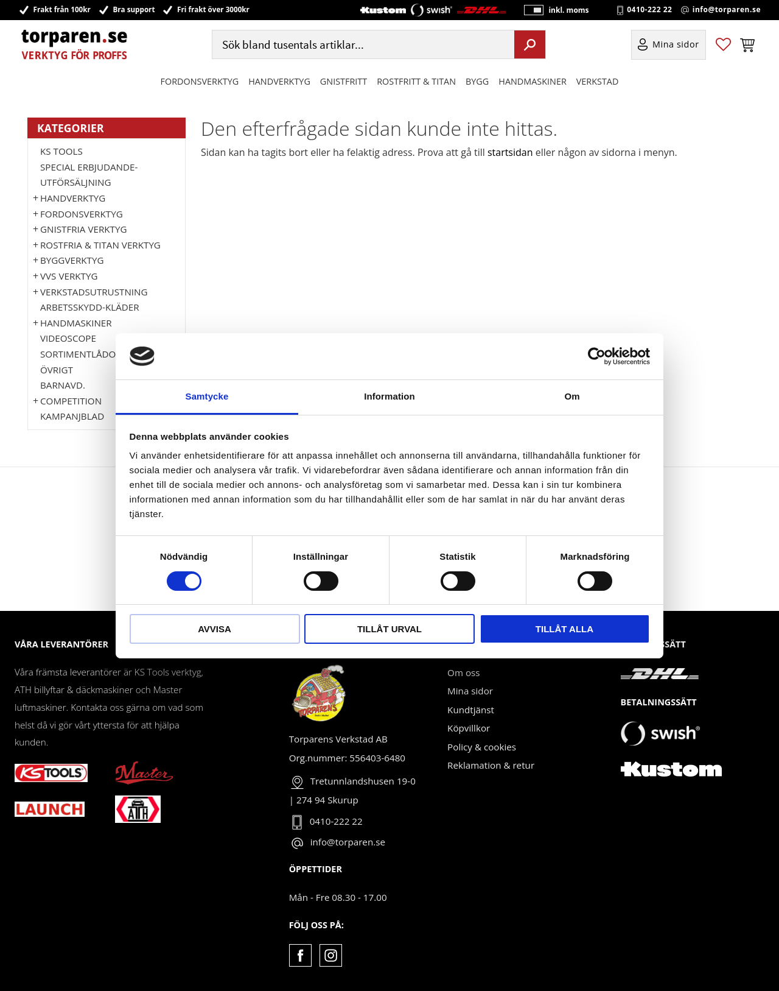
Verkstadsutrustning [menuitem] (94, 292)
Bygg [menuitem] (477, 81)
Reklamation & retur (490, 765)
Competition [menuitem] (71, 401)
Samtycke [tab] (207, 396)
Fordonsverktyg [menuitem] (200, 81)
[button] (723, 44)
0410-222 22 (649, 10)
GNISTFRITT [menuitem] (343, 81)
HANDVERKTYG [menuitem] (279, 81)
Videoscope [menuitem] (68, 338)
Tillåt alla (564, 629)
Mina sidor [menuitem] (675, 45)
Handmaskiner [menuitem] (532, 81)
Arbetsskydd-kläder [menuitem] (89, 307)
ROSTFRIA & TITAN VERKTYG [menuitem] (100, 245)
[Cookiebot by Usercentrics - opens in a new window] (596, 356)
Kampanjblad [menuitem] (72, 416)
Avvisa (214, 629)
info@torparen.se (727, 10)
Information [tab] (389, 396)
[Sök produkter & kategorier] (361, 44)
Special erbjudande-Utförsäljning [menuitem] (89, 175)
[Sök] (529, 44)
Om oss (463, 672)
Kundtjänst (470, 710)
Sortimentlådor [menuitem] (81, 354)
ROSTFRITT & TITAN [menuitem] (416, 81)
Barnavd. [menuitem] (62, 385)
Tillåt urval (389, 629)
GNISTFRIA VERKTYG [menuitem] (83, 229)
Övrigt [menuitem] (56, 370)
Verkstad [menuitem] (597, 81)
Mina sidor (470, 691)
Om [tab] (571, 396)
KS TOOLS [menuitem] (61, 151)
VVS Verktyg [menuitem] (68, 276)
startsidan (510, 152)
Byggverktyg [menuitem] (71, 260)
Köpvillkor (468, 728)
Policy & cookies (481, 747)
